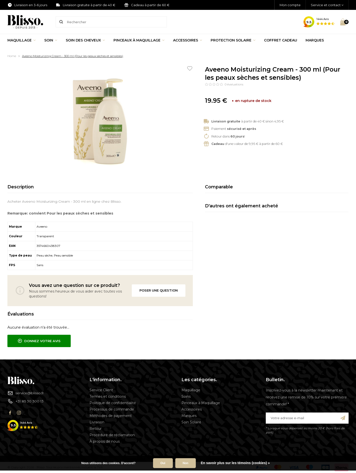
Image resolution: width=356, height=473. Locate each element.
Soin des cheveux (85, 40)
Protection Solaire (233, 40)
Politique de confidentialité (112, 403)
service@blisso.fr (25, 393)
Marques (315, 40)
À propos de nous (104, 441)
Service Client (101, 390)
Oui (162, 463)
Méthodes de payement (110, 416)
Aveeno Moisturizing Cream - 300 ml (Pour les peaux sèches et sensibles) (72, 56)
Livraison (96, 422)
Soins (186, 396)
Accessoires (187, 40)
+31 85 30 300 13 (25, 401)
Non (185, 463)
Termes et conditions (107, 396)
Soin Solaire (191, 422)
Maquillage (21, 40)
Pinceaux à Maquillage (139, 40)
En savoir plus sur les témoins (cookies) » (235, 463)
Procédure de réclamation (112, 435)
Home (11, 56)
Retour (95, 428)
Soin (50, 40)
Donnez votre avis (39, 340)
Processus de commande (111, 409)
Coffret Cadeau (280, 40)
